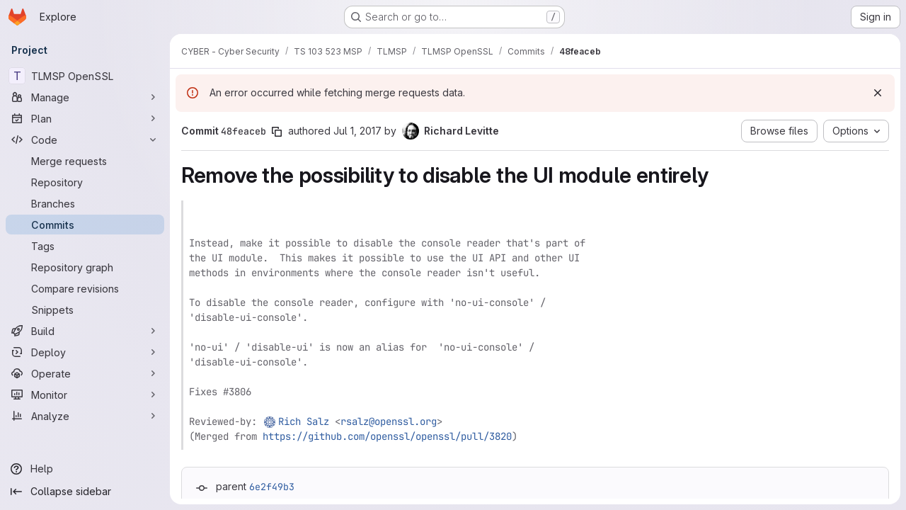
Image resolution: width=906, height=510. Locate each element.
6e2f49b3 (271, 486)
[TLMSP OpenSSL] (85, 76)
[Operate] (85, 373)
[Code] (85, 139)
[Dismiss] (877, 92)
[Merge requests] (85, 161)
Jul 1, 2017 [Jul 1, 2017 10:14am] (357, 131)
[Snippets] (85, 309)
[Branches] (85, 203)
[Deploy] (85, 352)
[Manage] (85, 97)
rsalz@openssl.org (388, 421)
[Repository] (85, 182)
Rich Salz (303, 421)
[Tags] (85, 246)
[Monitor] (85, 394)
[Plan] (85, 118)
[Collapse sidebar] (85, 492)
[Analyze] (85, 416)
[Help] (85, 469)
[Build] (85, 331)
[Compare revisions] (85, 288)
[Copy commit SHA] (276, 131)
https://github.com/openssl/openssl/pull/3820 (387, 436)
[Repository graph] (85, 267)
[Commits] (85, 224)
